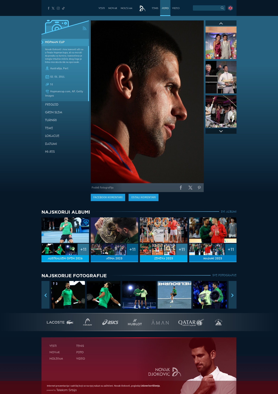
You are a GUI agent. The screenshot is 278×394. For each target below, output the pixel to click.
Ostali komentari (143, 197)
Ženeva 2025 (163, 258)
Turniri (51, 120)
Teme (49, 128)
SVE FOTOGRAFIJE (224, 275)
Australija (56, 68)
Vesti (102, 8)
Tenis (155, 8)
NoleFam (126, 8)
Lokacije (52, 136)
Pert (65, 68)
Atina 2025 (114, 258)
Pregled (51, 104)
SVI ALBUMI (229, 211)
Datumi (51, 144)
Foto (165, 8)
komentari (108, 197)
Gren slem (53, 112)
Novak (112, 8)
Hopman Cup (55, 42)
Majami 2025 (212, 258)
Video (176, 8)
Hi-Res (50, 152)
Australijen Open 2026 (65, 258)
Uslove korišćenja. (150, 385)
